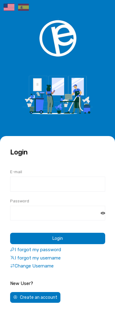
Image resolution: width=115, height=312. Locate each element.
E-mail (16, 172)
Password (19, 201)
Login (57, 238)
